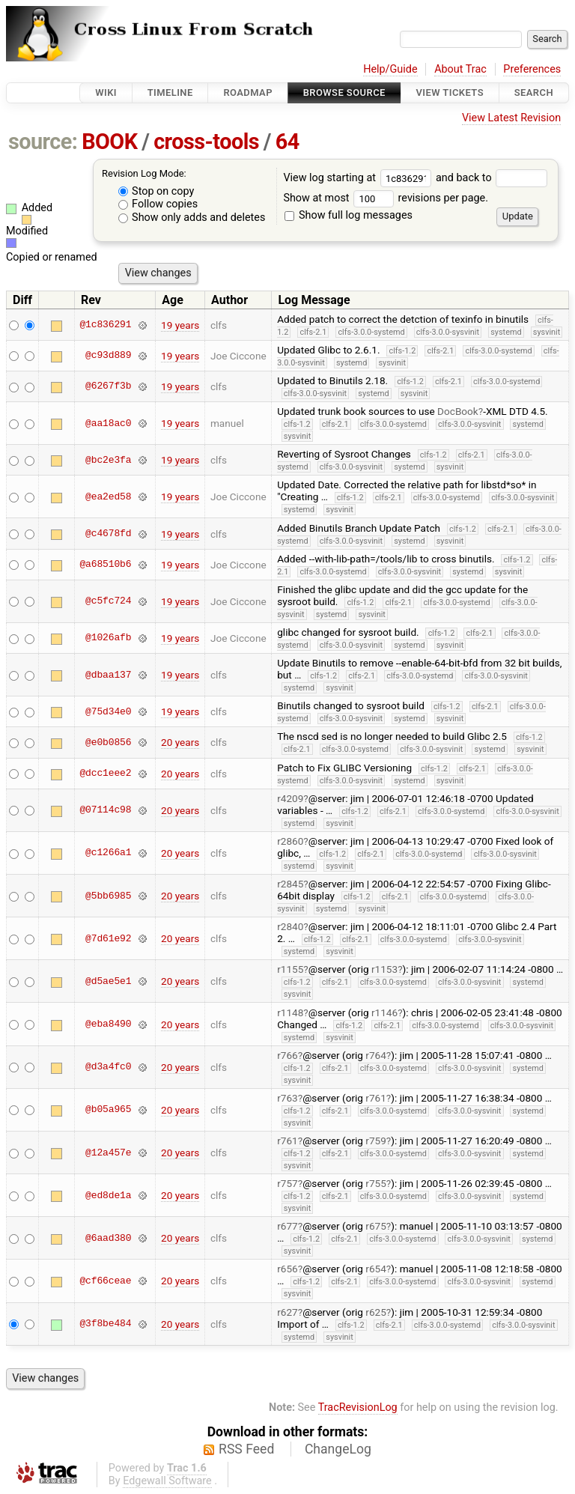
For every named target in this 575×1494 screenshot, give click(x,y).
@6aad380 (108, 1238)
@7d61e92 (108, 938)
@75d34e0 (108, 711)
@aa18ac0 (108, 423)
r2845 (290, 884)
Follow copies (158, 204)
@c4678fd (108, 534)
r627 (287, 1312)
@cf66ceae (105, 1280)
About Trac (460, 69)
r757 (287, 1183)
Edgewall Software (167, 1481)
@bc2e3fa (108, 460)
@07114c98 (105, 810)
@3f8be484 (105, 1324)
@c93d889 (108, 355)
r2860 (290, 841)
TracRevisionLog (358, 1407)
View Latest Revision (511, 118)
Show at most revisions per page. (385, 198)
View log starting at (359, 177)
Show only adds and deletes (192, 217)
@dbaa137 (108, 674)
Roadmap (248, 92)
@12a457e (108, 1152)
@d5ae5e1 (108, 981)
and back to (491, 177)
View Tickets (450, 92)
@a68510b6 (105, 564)
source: (43, 141)
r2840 (290, 926)
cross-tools (206, 141)
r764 (375, 1055)
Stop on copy (156, 191)
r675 (375, 1226)
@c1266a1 (108, 853)
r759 (375, 1141)
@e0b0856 (108, 742)
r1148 (290, 1012)
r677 (287, 1226)
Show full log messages (349, 215)
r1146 (384, 1012)
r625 (375, 1312)
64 (287, 141)
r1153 (384, 969)
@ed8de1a (108, 1195)
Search (533, 92)
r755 (375, 1183)
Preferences (532, 69)
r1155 (290, 969)
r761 (375, 1098)
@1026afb (108, 638)
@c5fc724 (108, 601)
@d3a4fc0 (108, 1067)
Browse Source (344, 92)
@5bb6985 (108, 895)
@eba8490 (108, 1024)
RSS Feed (246, 1449)
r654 (375, 1269)
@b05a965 (108, 1110)
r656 (287, 1269)
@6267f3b (108, 386)
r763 (287, 1098)
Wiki (106, 92)
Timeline (170, 92)
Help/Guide (390, 69)
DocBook (457, 411)
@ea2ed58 (108, 496)
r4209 (290, 798)
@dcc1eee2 (105, 773)
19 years (180, 325)
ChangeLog (338, 1449)
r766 (287, 1055)
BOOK (109, 141)
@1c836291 (105, 325)
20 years (180, 742)
